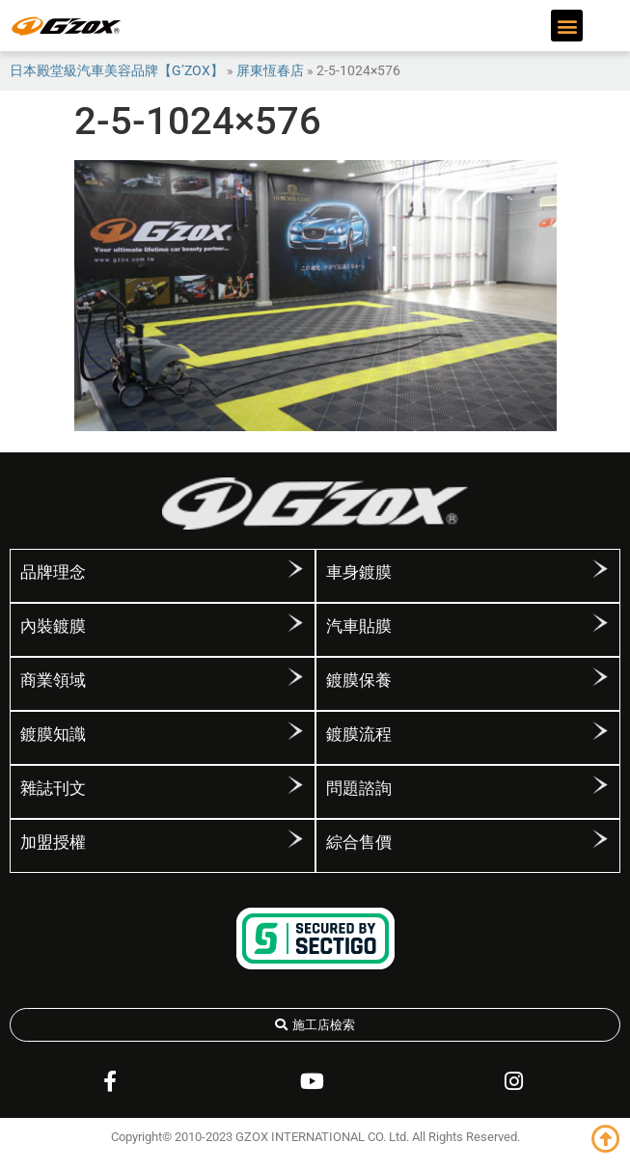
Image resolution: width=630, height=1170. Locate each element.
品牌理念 (53, 572)
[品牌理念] (295, 569)
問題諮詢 (359, 788)
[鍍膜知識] (295, 731)
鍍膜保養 (359, 680)
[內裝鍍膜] (295, 623)
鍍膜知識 (53, 734)
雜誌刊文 (53, 788)
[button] (567, 25)
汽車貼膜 (359, 626)
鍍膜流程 (359, 734)
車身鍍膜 (359, 572)
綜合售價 (359, 842)
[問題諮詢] (600, 785)
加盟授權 (53, 842)
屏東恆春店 (270, 70)
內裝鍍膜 (53, 626)
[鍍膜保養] (600, 677)
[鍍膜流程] (600, 731)
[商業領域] (295, 677)
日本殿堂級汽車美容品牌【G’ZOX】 (117, 70)
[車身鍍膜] (600, 569)
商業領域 (53, 680)
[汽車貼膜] (600, 623)
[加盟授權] (295, 839)
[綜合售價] (600, 839)
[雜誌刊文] (295, 785)
